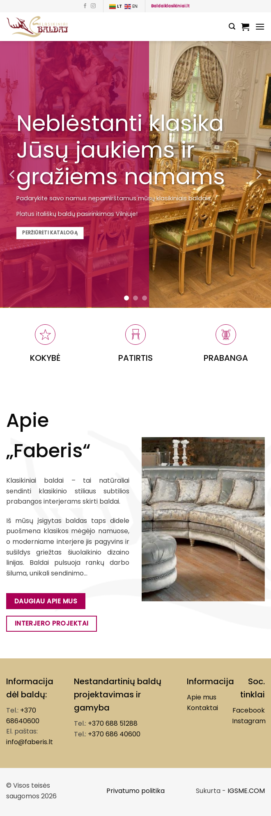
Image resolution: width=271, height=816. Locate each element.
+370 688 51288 (113, 723)
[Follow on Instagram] (93, 6)
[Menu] (260, 26)
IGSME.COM (246, 790)
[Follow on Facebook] (85, 6)
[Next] (258, 174)
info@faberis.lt (29, 742)
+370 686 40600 (114, 734)
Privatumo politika (135, 790)
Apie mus (201, 697)
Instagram (249, 721)
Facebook (248, 710)
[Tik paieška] (232, 26)
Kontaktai (202, 708)
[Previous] (12, 174)
